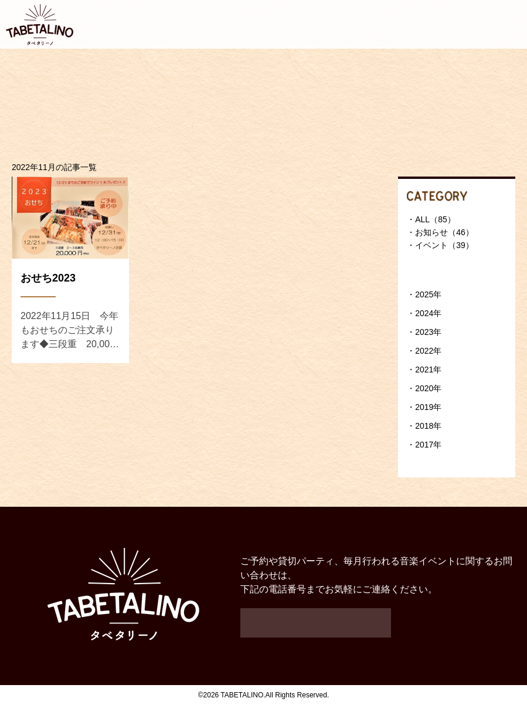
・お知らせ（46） (440, 232)
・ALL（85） (431, 219)
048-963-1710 (315, 623)
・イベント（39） (440, 245)
